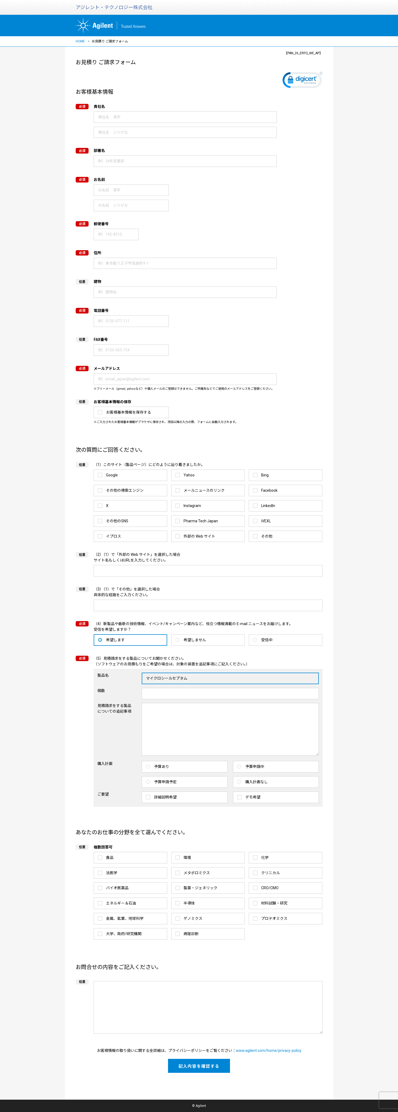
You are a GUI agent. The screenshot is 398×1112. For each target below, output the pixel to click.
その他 (266, 536)
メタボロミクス (197, 873)
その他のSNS (117, 521)
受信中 (266, 640)
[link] (302, 81)
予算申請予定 (165, 782)
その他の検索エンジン (125, 490)
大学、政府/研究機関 (123, 934)
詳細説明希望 (165, 797)
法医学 (111, 873)
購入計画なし (256, 782)
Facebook (269, 490)
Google (112, 475)
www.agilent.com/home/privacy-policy (268, 1050)
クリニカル (270, 873)
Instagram (192, 506)
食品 (110, 857)
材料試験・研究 (274, 903)
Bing (265, 475)
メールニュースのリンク (204, 490)
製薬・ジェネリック (200, 888)
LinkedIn (268, 506)
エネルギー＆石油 (121, 903)
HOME (80, 41)
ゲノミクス (193, 918)
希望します (115, 640)
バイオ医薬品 (117, 888)
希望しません (195, 640)
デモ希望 (252, 797)
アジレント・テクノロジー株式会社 (114, 7)
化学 (265, 857)
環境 (187, 857)
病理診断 (191, 934)
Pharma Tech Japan (201, 521)
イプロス (113, 536)
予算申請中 (254, 766)
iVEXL (266, 521)
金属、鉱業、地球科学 (125, 918)
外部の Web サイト (199, 536)
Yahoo (189, 475)
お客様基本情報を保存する (128, 412)
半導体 (189, 903)
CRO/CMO (270, 888)
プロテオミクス (274, 918)
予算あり (161, 766)
